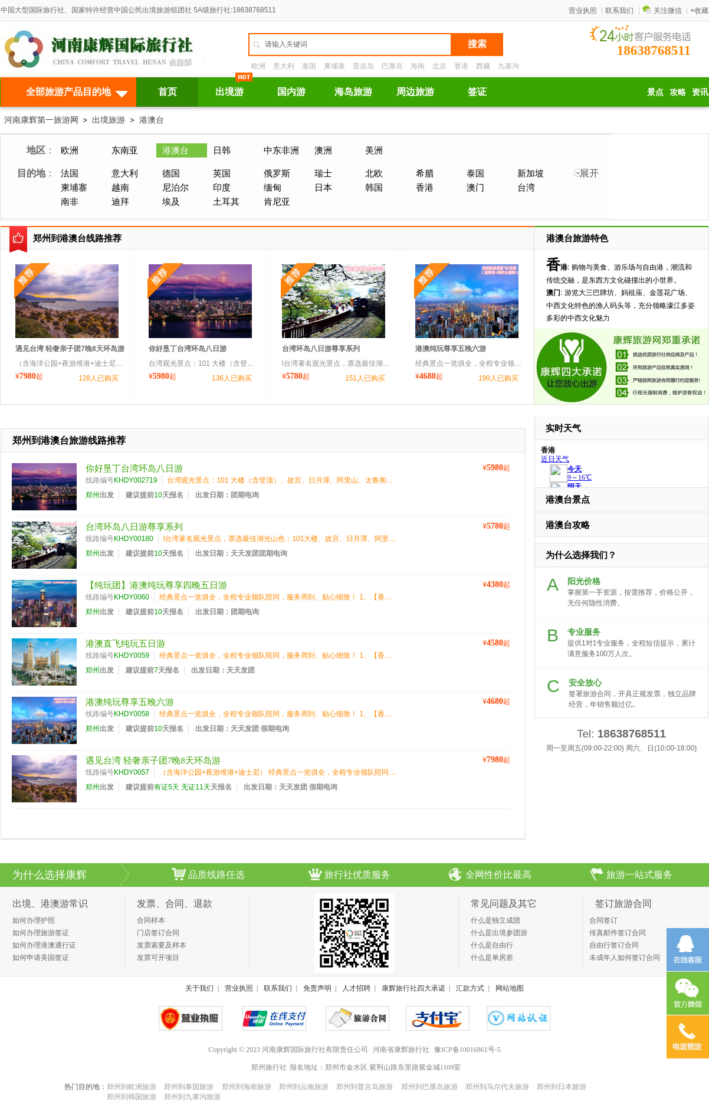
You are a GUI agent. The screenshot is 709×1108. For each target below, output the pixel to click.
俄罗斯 (277, 173)
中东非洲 (281, 150)
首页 (167, 92)
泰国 (309, 66)
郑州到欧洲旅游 (131, 1087)
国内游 (291, 92)
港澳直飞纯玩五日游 (125, 643)
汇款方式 (470, 988)
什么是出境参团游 (499, 933)
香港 (461, 66)
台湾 (526, 187)
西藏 (483, 66)
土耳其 (226, 201)
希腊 (425, 173)
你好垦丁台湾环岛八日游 (188, 349)
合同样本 (151, 920)
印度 (222, 187)
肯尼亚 (277, 201)
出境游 (229, 92)
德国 (171, 173)
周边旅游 (415, 92)
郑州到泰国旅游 (189, 1087)
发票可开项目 (158, 957)
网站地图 (509, 988)
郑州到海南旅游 (246, 1087)
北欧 (374, 173)
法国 (69, 173)
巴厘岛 (392, 66)
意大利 (283, 66)
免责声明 (317, 988)
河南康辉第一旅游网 (41, 119)
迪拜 (120, 201)
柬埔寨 (334, 66)
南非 (69, 201)
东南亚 (124, 150)
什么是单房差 (492, 957)
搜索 (477, 44)
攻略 (677, 92)
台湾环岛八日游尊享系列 (321, 349)
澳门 (475, 187)
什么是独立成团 (495, 920)
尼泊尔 (175, 187)
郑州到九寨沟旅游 (192, 1097)
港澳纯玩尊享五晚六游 (450, 349)
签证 (477, 92)
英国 (222, 173)
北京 (439, 66)
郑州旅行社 (269, 1067)
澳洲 (323, 150)
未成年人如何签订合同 (624, 957)
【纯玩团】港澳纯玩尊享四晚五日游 (156, 585)
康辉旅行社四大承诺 (413, 988)
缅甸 (272, 187)
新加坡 (530, 173)
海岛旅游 (353, 92)
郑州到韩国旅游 (131, 1097)
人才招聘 (356, 988)
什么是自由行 (492, 945)
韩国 (374, 187)
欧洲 (258, 66)
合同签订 (603, 920)
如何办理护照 (33, 920)
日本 (323, 187)
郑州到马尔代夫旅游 (497, 1087)
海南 (418, 66)
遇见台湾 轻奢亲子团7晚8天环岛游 (69, 349)
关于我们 (199, 988)
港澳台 (151, 119)
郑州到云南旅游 (304, 1087)
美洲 (374, 150)
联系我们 (619, 10)
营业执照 (583, 10)
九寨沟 (508, 66)
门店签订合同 (158, 933)
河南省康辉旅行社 (401, 1049)
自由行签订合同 (614, 945)
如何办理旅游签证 (40, 933)
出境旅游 (108, 119)
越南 (120, 187)
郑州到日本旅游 (561, 1087)
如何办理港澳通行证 (44, 945)
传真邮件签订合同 (617, 933)
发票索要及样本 (161, 945)
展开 (589, 173)
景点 (655, 92)
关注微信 (662, 10)
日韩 (222, 150)
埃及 (171, 201)
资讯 (700, 92)
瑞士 (323, 173)
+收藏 (699, 10)
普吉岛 (363, 66)
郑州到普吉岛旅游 (364, 1087)
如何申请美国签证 (40, 957)
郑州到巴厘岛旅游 (429, 1087)
